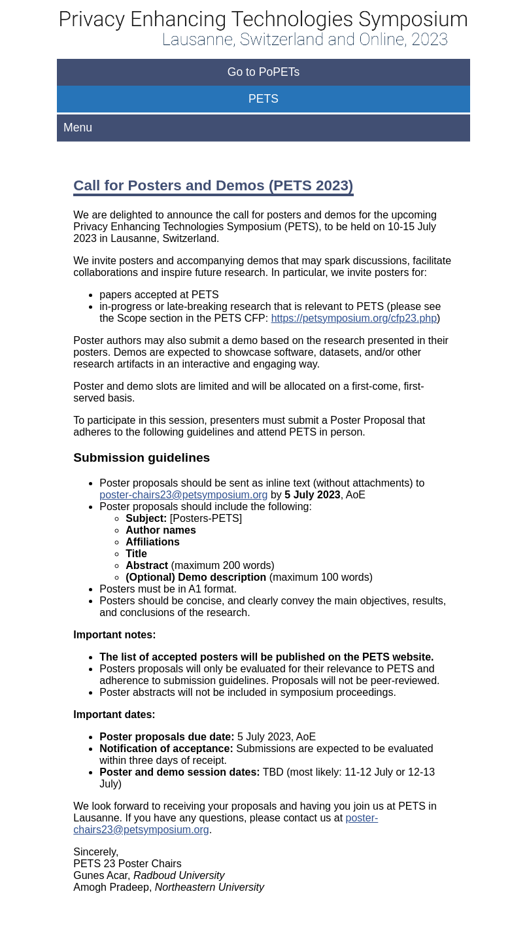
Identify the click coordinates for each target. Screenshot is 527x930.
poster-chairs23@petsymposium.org (183, 494)
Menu (77, 127)
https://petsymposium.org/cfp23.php (354, 318)
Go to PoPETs (264, 71)
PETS (263, 98)
